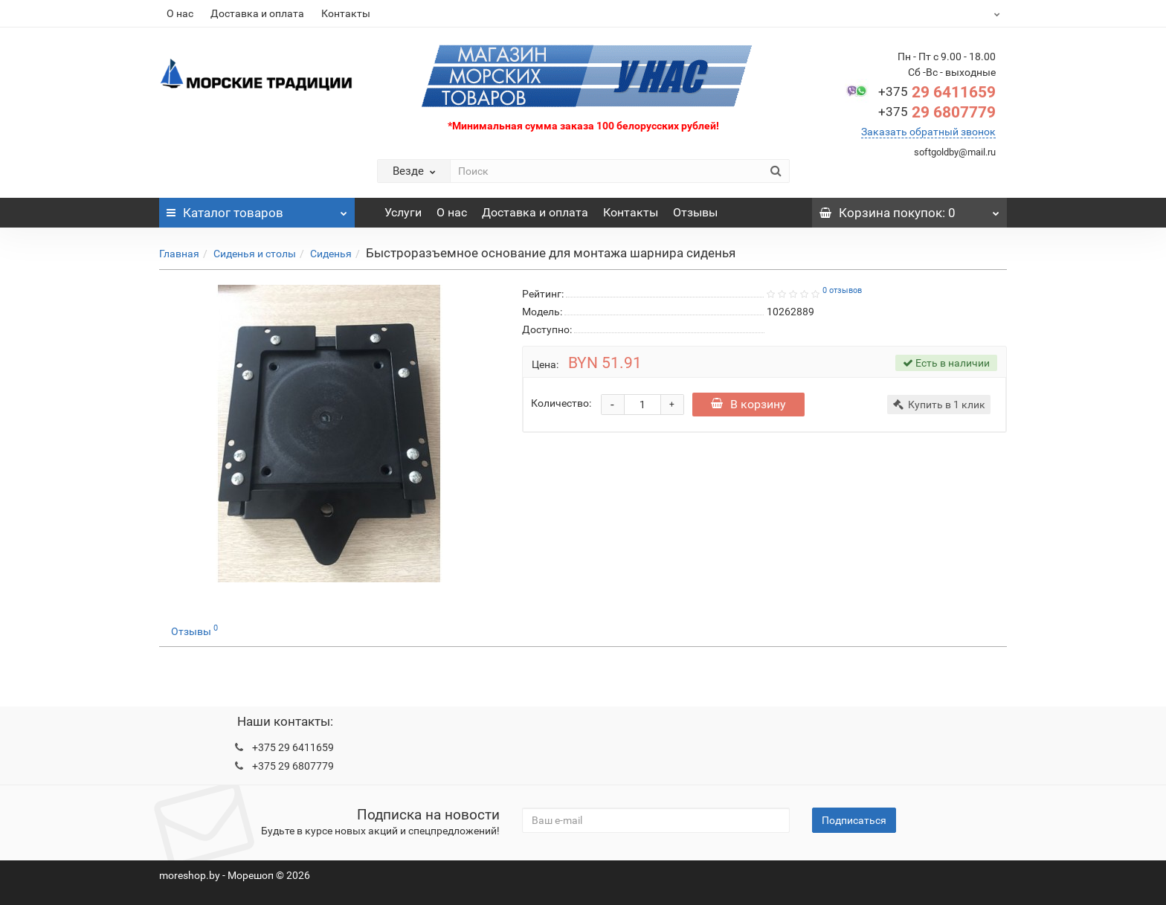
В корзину (749, 404)
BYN (959, 13)
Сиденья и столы (254, 254)
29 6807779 (937, 112)
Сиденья (331, 254)
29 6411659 (937, 92)
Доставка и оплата (257, 13)
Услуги (403, 212)
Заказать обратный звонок (928, 132)
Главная (179, 254)
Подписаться (854, 820)
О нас (180, 13)
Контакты (345, 13)
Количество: (561, 403)
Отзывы (695, 212)
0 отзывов (842, 290)
